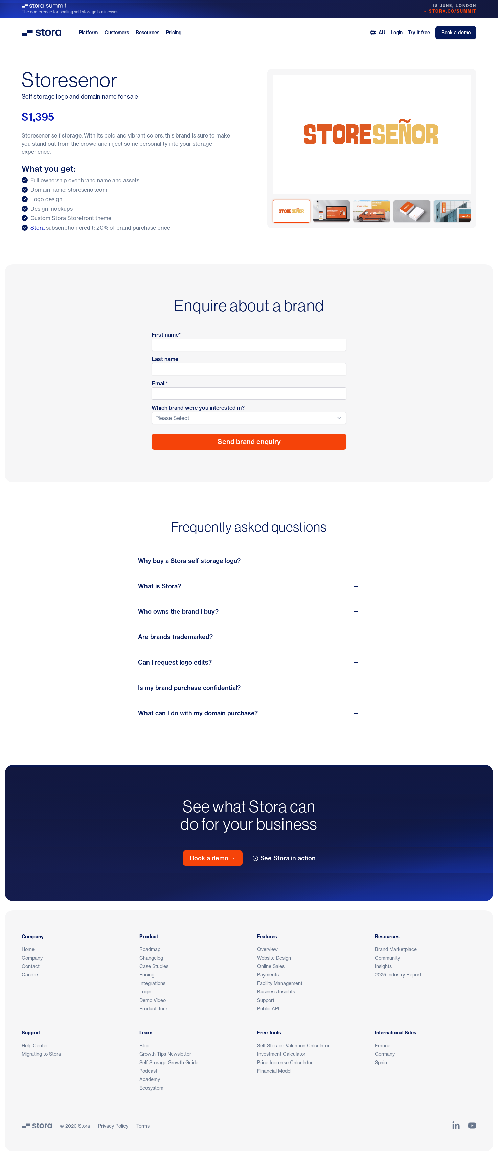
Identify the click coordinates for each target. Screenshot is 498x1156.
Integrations (152, 983)
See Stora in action (284, 858)
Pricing (173, 32)
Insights (383, 966)
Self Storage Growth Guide (168, 1062)
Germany (385, 1054)
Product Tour (153, 1008)
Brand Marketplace (396, 949)
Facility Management (279, 983)
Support (265, 1000)
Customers (117, 32)
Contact (31, 966)
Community (387, 958)
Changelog (151, 958)
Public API (268, 1008)
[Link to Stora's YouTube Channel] (472, 1125)
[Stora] (37, 1125)
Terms (143, 1126)
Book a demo (456, 32)
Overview (267, 949)
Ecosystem (151, 1088)
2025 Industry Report (398, 975)
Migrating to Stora (41, 1054)
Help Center (35, 1045)
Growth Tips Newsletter (165, 1054)
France (382, 1045)
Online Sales (271, 966)
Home (28, 949)
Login (397, 32)
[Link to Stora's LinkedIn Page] (456, 1125)
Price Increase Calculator (285, 1062)
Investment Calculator (281, 1054)
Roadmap (149, 949)
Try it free (419, 32)
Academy (149, 1079)
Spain (381, 1062)
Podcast (148, 1071)
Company (32, 958)
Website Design (274, 958)
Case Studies (153, 966)
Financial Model (274, 1071)
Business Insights (276, 991)
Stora (37, 227)
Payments (268, 975)
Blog (144, 1045)
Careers (30, 975)
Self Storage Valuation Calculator (293, 1045)
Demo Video (152, 1000)
